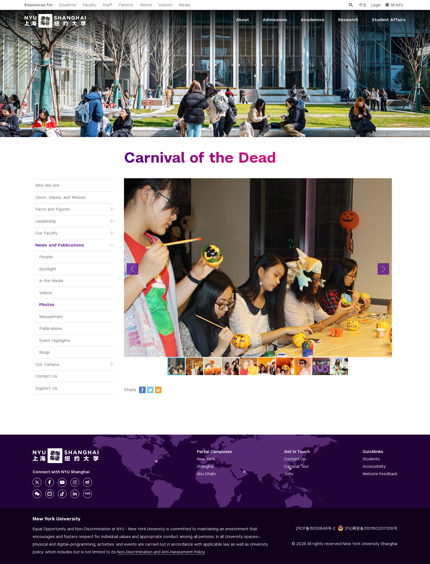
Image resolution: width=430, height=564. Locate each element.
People (46, 256)
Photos (46, 304)
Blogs (44, 352)
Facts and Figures (52, 209)
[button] (132, 269)
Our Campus (47, 364)
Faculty (89, 4)
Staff (107, 4)
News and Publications (59, 245)
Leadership (45, 221)
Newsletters (51, 316)
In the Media (51, 280)
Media (184, 4)
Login (376, 4)
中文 (363, 4)
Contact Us (46, 376)
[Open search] (351, 5)
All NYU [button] (394, 4)
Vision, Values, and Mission (60, 197)
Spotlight (47, 268)
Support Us (46, 388)
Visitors (165, 4)
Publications (50, 328)
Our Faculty (46, 233)
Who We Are (47, 185)
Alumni (146, 4)
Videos (45, 292)
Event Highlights (54, 340)
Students (67, 4)
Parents (126, 4)
